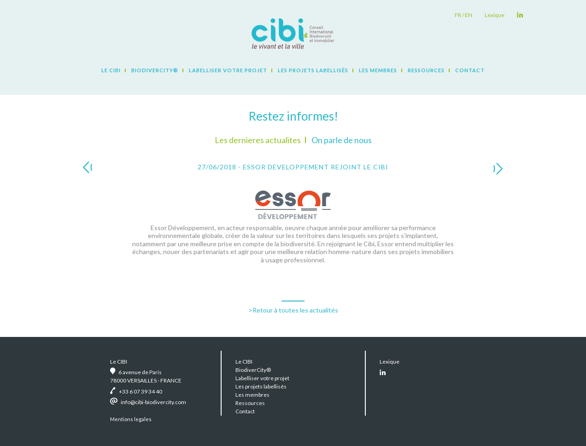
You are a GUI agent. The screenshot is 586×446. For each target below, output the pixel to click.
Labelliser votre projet (228, 70)
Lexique (494, 15)
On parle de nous (341, 140)
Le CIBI (111, 70)
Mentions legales (131, 419)
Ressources (426, 70)
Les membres (378, 70)
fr (458, 15)
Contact (470, 70)
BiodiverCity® (154, 70)
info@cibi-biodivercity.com (153, 402)
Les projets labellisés (313, 70)
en (468, 15)
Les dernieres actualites (258, 140)
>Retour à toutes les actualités (293, 310)
